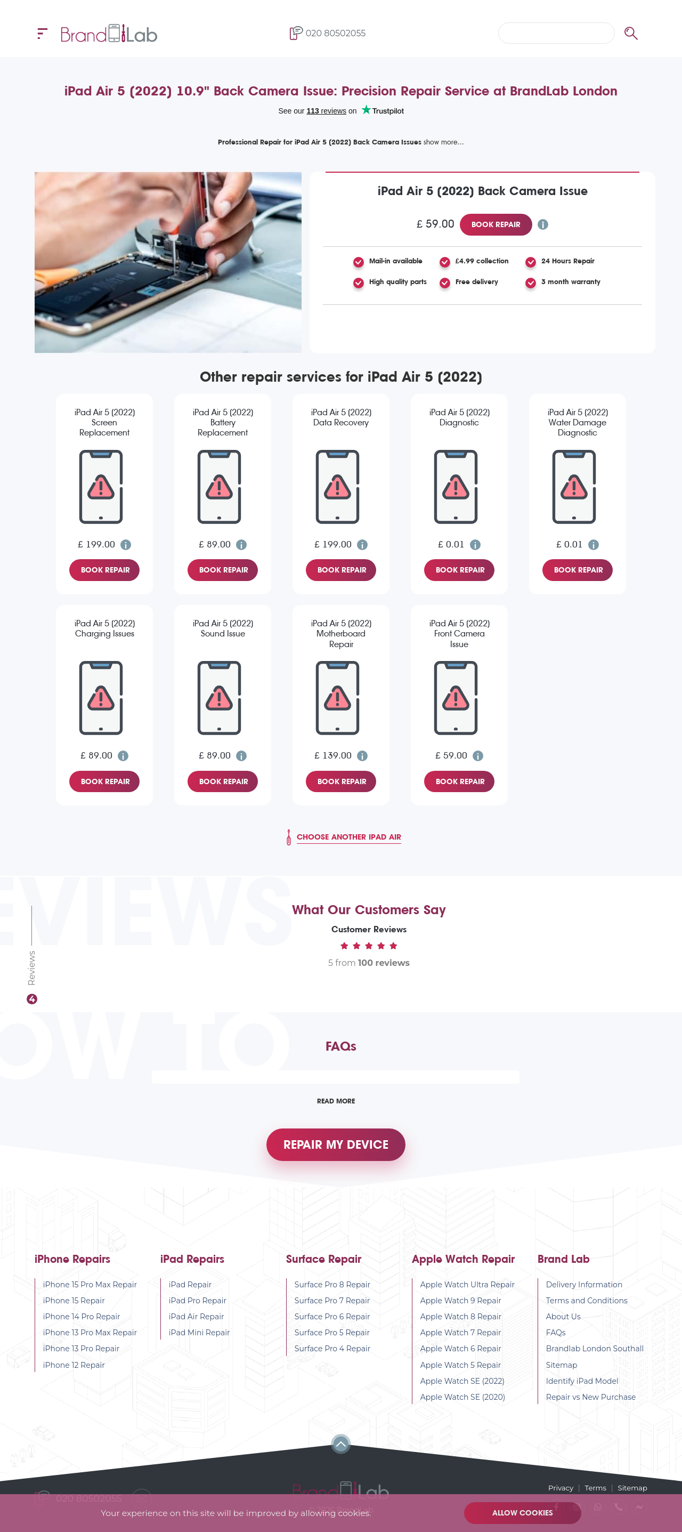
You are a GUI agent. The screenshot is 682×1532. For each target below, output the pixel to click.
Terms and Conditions (587, 1308)
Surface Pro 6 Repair (332, 1324)
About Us (563, 1324)
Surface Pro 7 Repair (332, 1308)
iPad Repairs (192, 1267)
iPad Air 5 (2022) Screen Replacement (105, 422)
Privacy (556, 1487)
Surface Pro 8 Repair (332, 1292)
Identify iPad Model (582, 1388)
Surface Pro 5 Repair (332, 1340)
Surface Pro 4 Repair (333, 1356)
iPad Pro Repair (197, 1308)
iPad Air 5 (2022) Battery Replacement (223, 422)
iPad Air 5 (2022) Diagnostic (459, 417)
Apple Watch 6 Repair (460, 1356)
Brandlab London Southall (595, 1356)
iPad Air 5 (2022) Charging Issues (105, 628)
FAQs (556, 1340)
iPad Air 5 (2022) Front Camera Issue (459, 633)
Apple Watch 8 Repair (461, 1324)
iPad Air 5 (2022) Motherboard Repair (341, 633)
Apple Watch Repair (463, 1267)
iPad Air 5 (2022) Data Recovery (341, 417)
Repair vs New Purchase (591, 1405)
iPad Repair (190, 1292)
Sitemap (562, 1372)
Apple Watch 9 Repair (460, 1308)
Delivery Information (584, 1292)
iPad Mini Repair (199, 1340)
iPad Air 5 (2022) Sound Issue (223, 628)
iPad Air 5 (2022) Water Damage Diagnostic (578, 422)
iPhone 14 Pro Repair (81, 1324)
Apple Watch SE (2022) (462, 1388)
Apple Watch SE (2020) (463, 1405)
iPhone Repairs (72, 1267)
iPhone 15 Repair (74, 1308)
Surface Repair (323, 1267)
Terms (593, 1487)
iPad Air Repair (196, 1324)
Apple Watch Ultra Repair (467, 1292)
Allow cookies (524, 1513)
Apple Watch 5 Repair (460, 1372)
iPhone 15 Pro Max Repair (90, 1292)
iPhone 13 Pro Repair (81, 1356)
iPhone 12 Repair (74, 1372)
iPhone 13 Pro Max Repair (90, 1340)
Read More (335, 1100)
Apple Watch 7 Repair (460, 1340)
